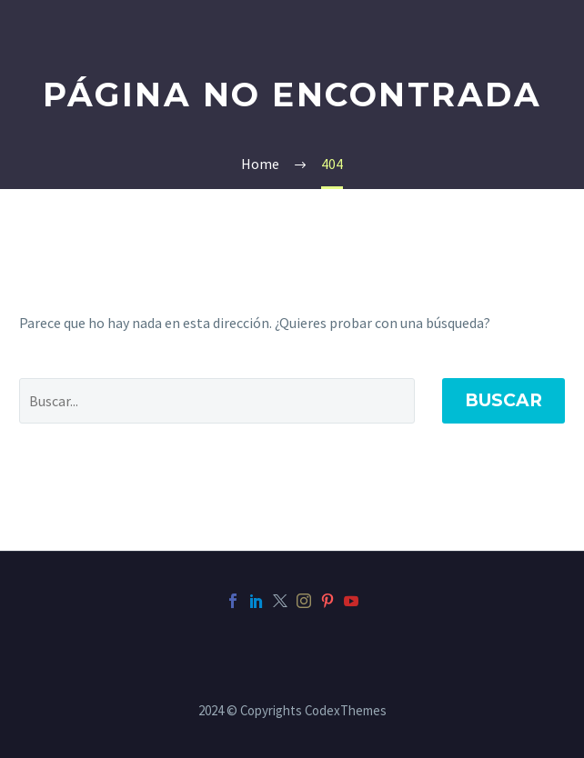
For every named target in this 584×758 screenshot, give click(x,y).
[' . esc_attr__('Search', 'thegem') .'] (217, 401)
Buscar (503, 400)
